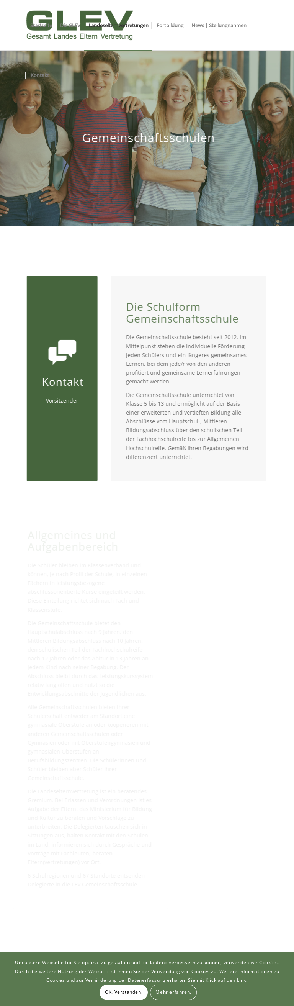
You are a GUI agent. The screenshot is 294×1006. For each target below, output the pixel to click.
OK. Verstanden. (123, 992)
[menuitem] (41, 25)
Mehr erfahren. (173, 992)
